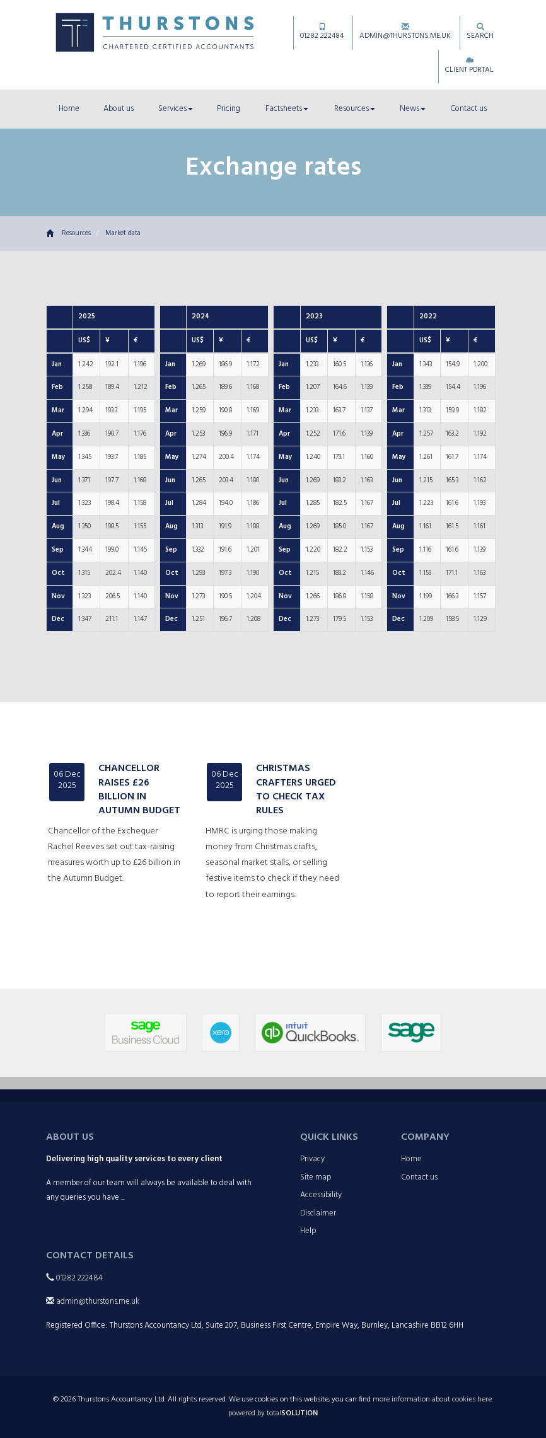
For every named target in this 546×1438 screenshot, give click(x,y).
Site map (316, 1177)
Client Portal (469, 66)
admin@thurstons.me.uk (405, 32)
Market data (123, 233)
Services (175, 108)
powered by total (273, 1413)
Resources (354, 108)
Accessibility (321, 1195)
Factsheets (286, 108)
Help (308, 1231)
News (413, 108)
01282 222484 (322, 32)
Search (480, 32)
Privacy (312, 1159)
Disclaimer (318, 1213)
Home (69, 108)
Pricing (228, 108)
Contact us (468, 108)
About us (118, 108)
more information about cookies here (432, 1399)
